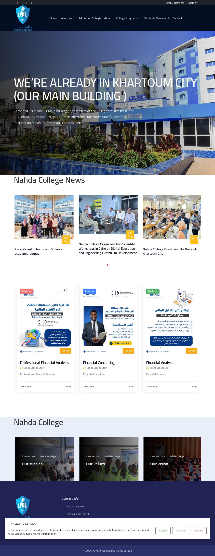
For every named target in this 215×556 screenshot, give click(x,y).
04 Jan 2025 (35, 456)
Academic (31, 291)
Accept (163, 530)
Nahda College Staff (39, 368)
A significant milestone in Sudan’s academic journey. (42, 251)
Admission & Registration (94, 18)
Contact (177, 18)
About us (66, 18)
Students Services (155, 18)
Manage (180, 530)
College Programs (127, 18)
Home (52, 18)
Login (168, 2)
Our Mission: (38, 464)
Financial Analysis (165, 362)
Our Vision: (165, 464)
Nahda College (54, 456)
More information (46, 533)
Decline (198, 530)
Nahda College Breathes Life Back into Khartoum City (175, 251)
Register (179, 2)
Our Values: (102, 464)
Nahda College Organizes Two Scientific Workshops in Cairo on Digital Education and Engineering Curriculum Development (112, 248)
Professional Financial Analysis (49, 362)
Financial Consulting (104, 362)
